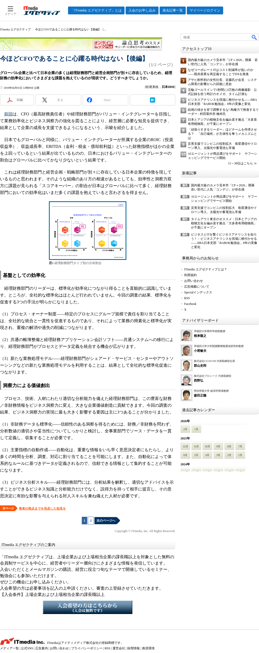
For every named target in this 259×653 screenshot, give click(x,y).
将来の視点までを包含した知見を (42, 508)
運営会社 (118, 648)
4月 (207, 455)
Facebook (190, 304)
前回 (8, 114)
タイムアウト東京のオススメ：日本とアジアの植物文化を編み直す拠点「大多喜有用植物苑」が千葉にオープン (224, 223)
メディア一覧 (9, 648)
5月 (196, 455)
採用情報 (133, 648)
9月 (218, 446)
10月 (207, 446)
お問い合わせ (193, 281)
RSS (187, 298)
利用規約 (190, 275)
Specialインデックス (198, 292)
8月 (229, 446)
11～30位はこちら (240, 163)
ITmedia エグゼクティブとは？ (205, 269)
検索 (254, 37)
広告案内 (41, 648)
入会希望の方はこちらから (87, 607)
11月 (196, 446)
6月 (185, 455)
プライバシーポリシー (87, 648)
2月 (185, 429)
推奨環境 (148, 648)
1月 (196, 429)
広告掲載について (196, 286)
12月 (185, 446)
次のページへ (106, 520)
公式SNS (27, 648)
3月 (218, 455)
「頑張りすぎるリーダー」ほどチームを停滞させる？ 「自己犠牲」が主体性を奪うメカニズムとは (222, 134)
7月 (240, 446)
